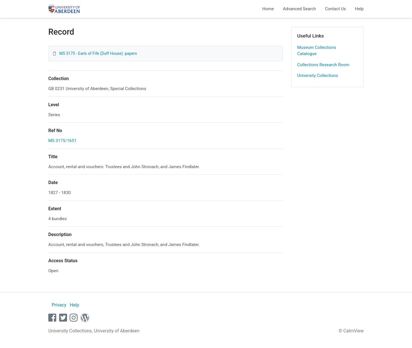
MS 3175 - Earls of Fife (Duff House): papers (98, 53)
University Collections (317, 75)
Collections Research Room (323, 64)
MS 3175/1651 (62, 140)
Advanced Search (299, 8)
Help (359, 8)
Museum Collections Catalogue (316, 51)
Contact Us (335, 8)
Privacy (59, 305)
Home (268, 8)
